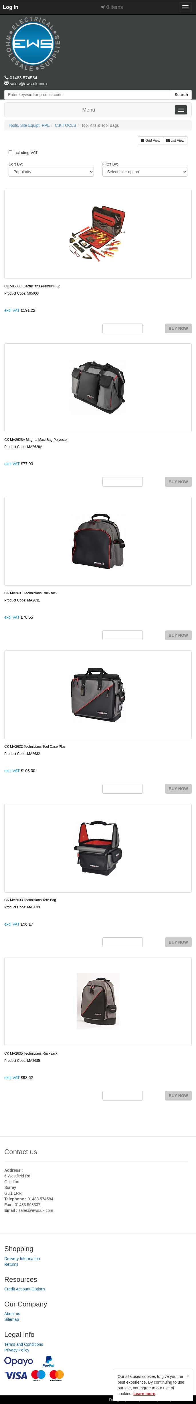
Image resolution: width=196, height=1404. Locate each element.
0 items (114, 7)
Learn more (144, 1393)
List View (175, 141)
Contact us (20, 1152)
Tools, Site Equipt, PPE (29, 125)
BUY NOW (178, 328)
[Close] (188, 1376)
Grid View (150, 141)
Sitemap (11, 1319)
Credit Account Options (24, 1289)
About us (12, 1313)
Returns (11, 1264)
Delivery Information (22, 1258)
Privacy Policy (16, 1350)
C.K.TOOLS (65, 125)
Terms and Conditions (23, 1344)
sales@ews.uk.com (36, 1210)
